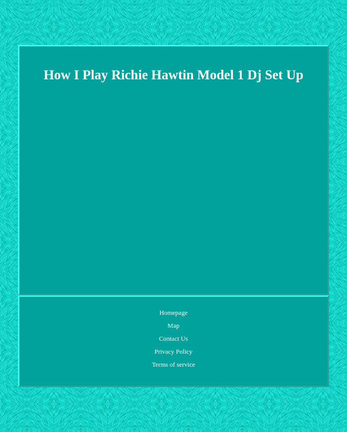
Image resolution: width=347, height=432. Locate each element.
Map (173, 325)
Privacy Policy (173, 351)
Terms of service (173, 364)
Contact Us (173, 338)
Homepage (173, 312)
